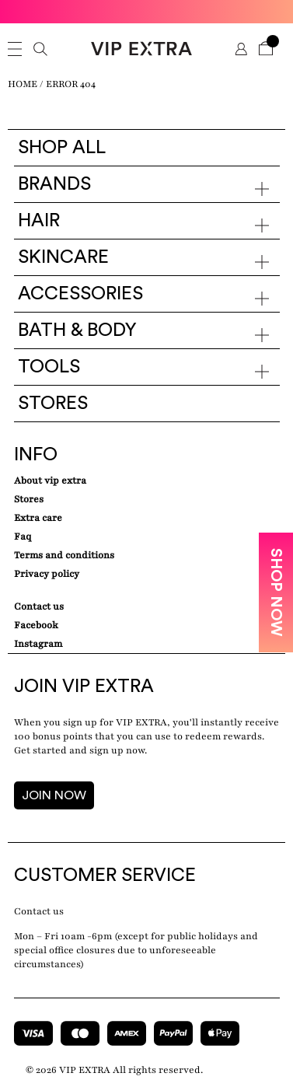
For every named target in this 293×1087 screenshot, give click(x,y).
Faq (22, 536)
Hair (39, 220)
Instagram (38, 644)
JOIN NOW (54, 795)
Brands (54, 184)
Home (22, 84)
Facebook (36, 625)
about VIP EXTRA (50, 480)
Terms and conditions (64, 555)
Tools (49, 367)
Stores (53, 403)
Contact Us (39, 606)
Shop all (62, 147)
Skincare (63, 257)
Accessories (80, 294)
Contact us (39, 911)
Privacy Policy (46, 574)
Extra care (38, 518)
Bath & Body (77, 330)
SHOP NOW (276, 592)
